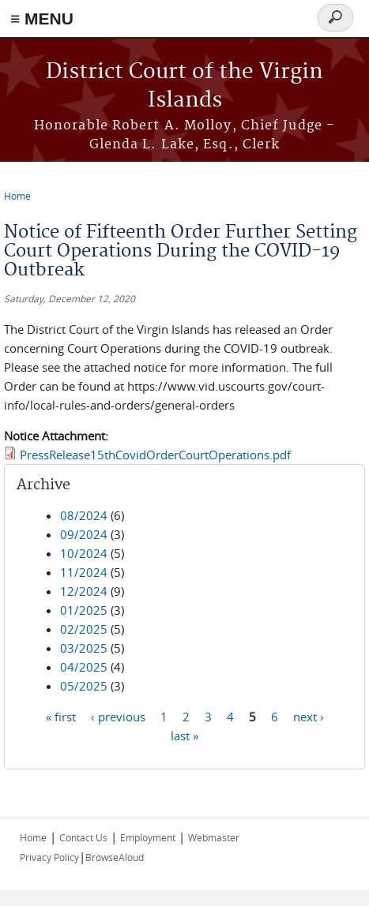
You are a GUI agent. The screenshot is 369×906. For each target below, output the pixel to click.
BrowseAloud (114, 857)
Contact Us (83, 837)
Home (17, 195)
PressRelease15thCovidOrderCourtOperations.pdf (155, 454)
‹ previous (118, 716)
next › (308, 716)
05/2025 (83, 686)
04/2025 (83, 667)
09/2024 (83, 534)
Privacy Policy (49, 857)
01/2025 (83, 610)
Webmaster (213, 837)
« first (61, 716)
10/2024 (83, 553)
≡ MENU (41, 18)
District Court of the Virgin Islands (184, 86)
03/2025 (83, 648)
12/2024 (83, 591)
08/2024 (83, 515)
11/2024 (83, 572)
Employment (147, 837)
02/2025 (83, 629)
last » (184, 735)
